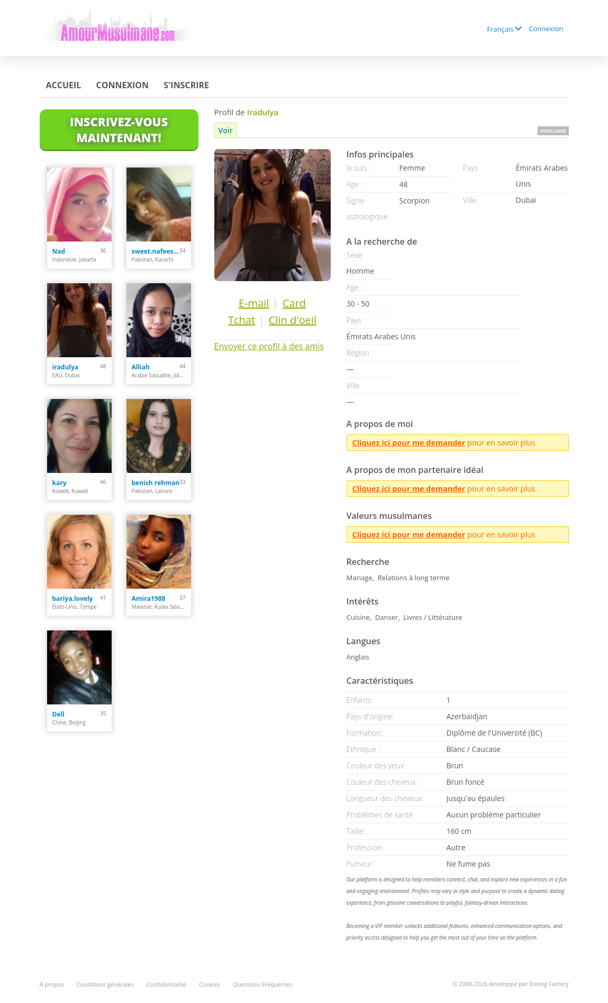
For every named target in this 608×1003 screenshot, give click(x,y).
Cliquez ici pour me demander (409, 443)
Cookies (209, 984)
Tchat (241, 320)
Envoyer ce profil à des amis (269, 346)
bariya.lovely (72, 598)
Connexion (546, 28)
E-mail (254, 303)
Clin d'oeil (292, 320)
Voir (226, 130)
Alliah (141, 367)
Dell (58, 714)
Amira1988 (149, 598)
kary (59, 482)
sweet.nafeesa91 (156, 251)
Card (294, 303)
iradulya (65, 367)
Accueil (63, 85)
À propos (52, 984)
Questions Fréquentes (263, 984)
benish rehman (156, 482)
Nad (59, 251)
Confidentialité (166, 984)
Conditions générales (105, 984)
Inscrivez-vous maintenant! (119, 129)
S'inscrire (186, 85)
